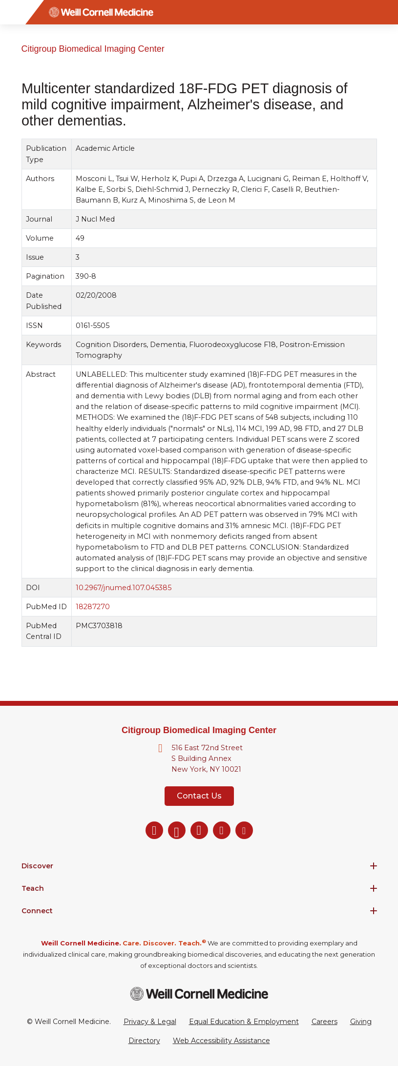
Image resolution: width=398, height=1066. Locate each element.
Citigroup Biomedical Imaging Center (93, 49)
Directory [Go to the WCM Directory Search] (144, 1040)
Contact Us (199, 795)
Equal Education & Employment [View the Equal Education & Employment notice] (244, 1021)
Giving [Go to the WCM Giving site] (361, 1021)
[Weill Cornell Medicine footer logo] (199, 993)
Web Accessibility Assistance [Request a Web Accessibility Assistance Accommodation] (221, 1040)
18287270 (93, 606)
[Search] (386, 12)
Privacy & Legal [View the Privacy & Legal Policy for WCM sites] (150, 1021)
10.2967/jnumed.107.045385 (123, 587)
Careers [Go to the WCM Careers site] (324, 1021)
